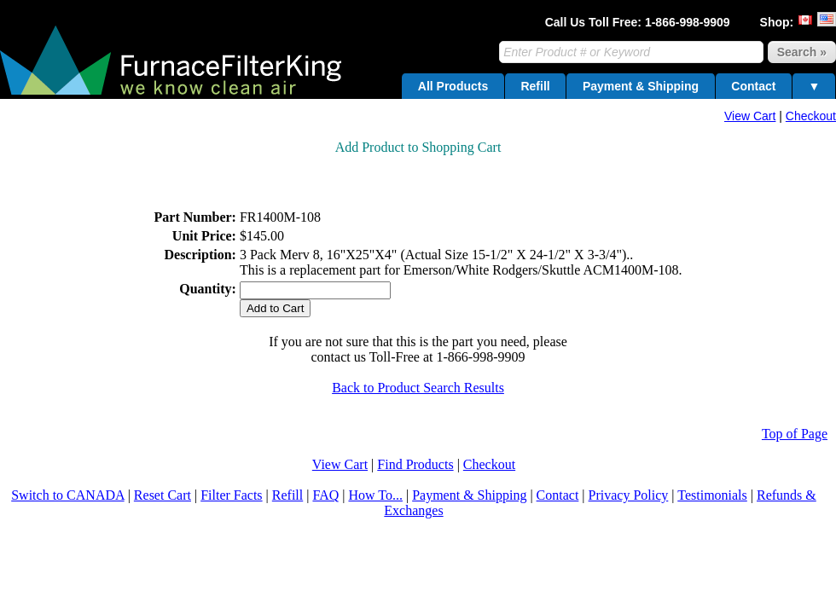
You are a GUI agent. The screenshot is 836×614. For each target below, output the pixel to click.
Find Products (415, 464)
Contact (753, 86)
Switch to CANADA (67, 495)
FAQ (325, 495)
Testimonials (712, 495)
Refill (534, 86)
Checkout (811, 116)
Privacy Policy (629, 495)
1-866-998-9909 (687, 22)
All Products (453, 86)
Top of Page (794, 433)
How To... (375, 495)
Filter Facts (231, 495)
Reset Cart (162, 495)
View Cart (749, 116)
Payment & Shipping (641, 86)
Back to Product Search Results (418, 387)
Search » (802, 52)
